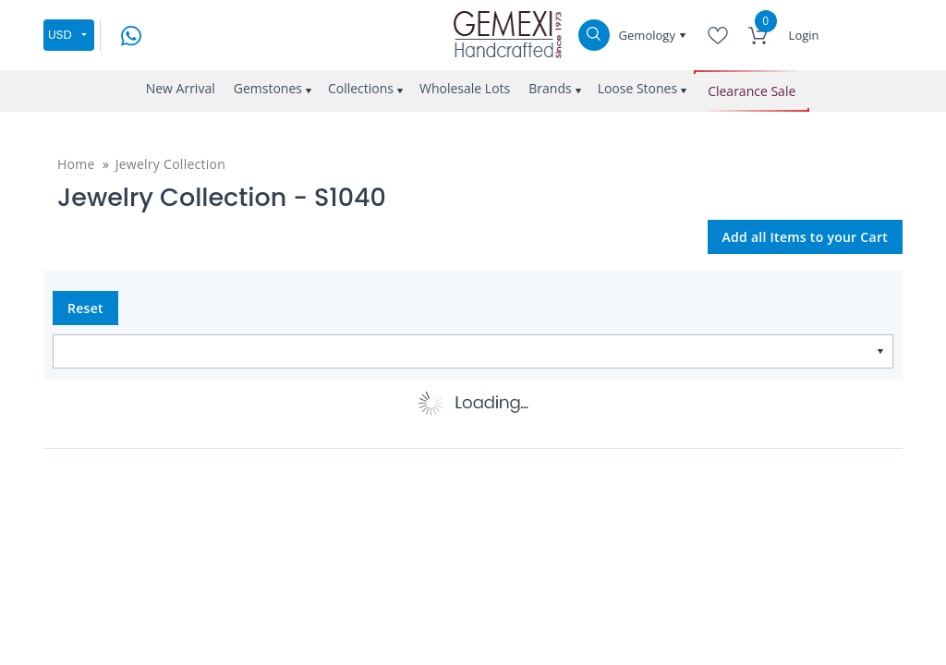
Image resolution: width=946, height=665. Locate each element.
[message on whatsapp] (131, 33)
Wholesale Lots (464, 88)
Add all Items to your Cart (805, 237)
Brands (549, 88)
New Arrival (180, 88)
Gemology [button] (649, 35)
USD (60, 34)
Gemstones (268, 88)
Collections (361, 88)
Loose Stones (638, 88)
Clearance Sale (751, 91)
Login (804, 35)
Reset (85, 308)
